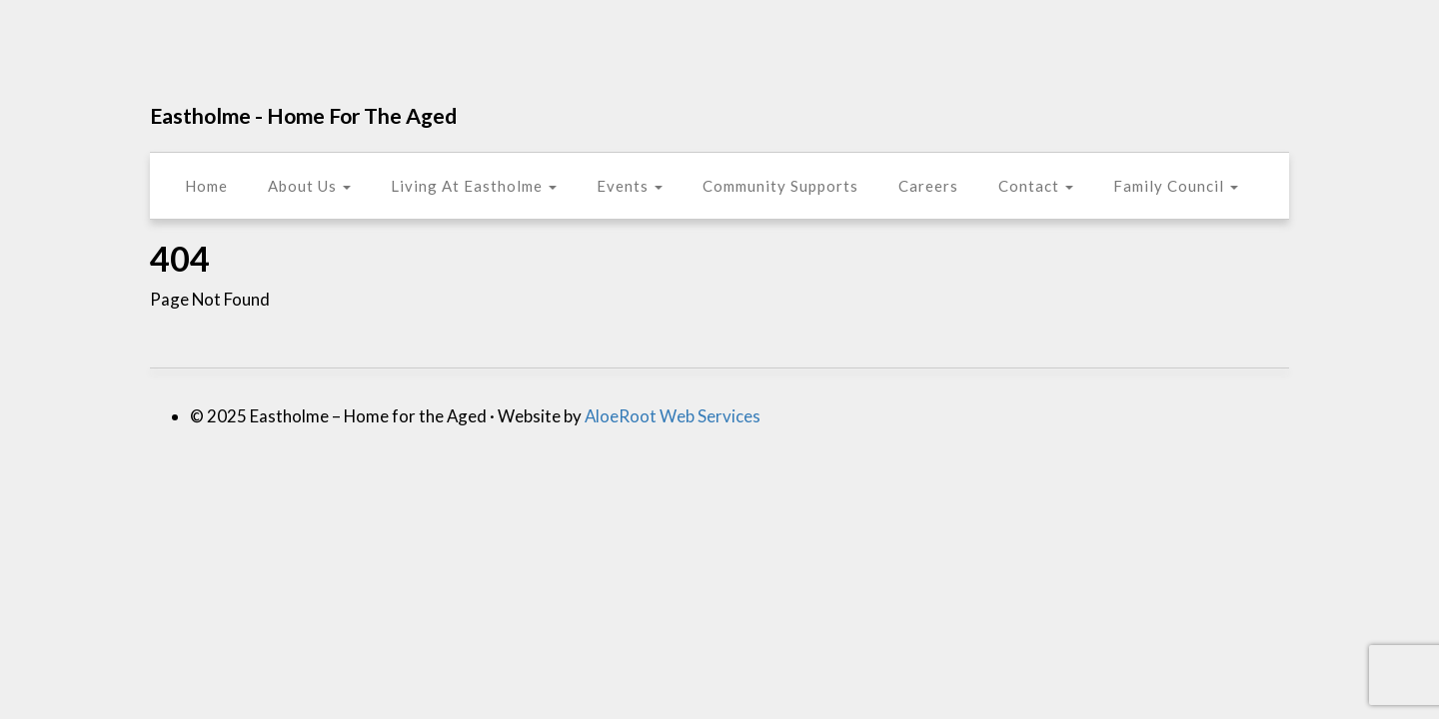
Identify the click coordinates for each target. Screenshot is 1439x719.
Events (630, 186)
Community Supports (780, 186)
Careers (928, 186)
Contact (1035, 186)
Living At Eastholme (474, 186)
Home (206, 186)
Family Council (1175, 186)
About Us (309, 186)
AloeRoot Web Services (672, 415)
